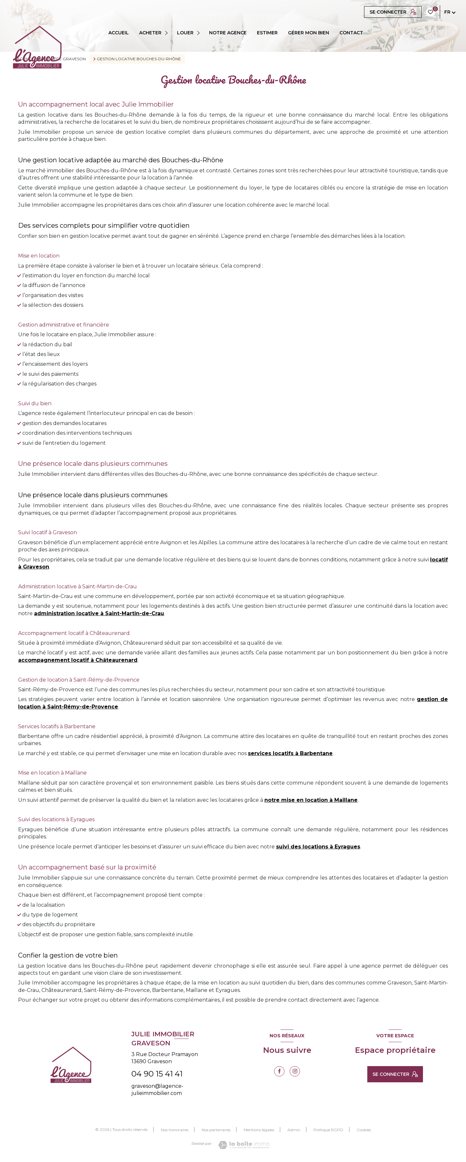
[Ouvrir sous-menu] (167, 32)
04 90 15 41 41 (157, 1073)
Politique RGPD (328, 1129)
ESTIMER (267, 32)
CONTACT (351, 32)
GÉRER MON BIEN (308, 32)
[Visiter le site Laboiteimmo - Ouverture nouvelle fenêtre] (244, 1145)
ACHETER (150, 32)
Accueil (118, 32)
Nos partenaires (216, 1129)
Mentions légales (259, 1129)
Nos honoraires (174, 1129)
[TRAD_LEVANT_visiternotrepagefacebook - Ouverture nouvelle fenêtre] (279, 1071)
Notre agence (228, 32)
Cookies (364, 1130)
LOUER (185, 32)
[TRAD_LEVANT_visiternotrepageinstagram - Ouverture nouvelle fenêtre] (295, 1071)
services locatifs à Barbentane (290, 753)
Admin (293, 1129)
